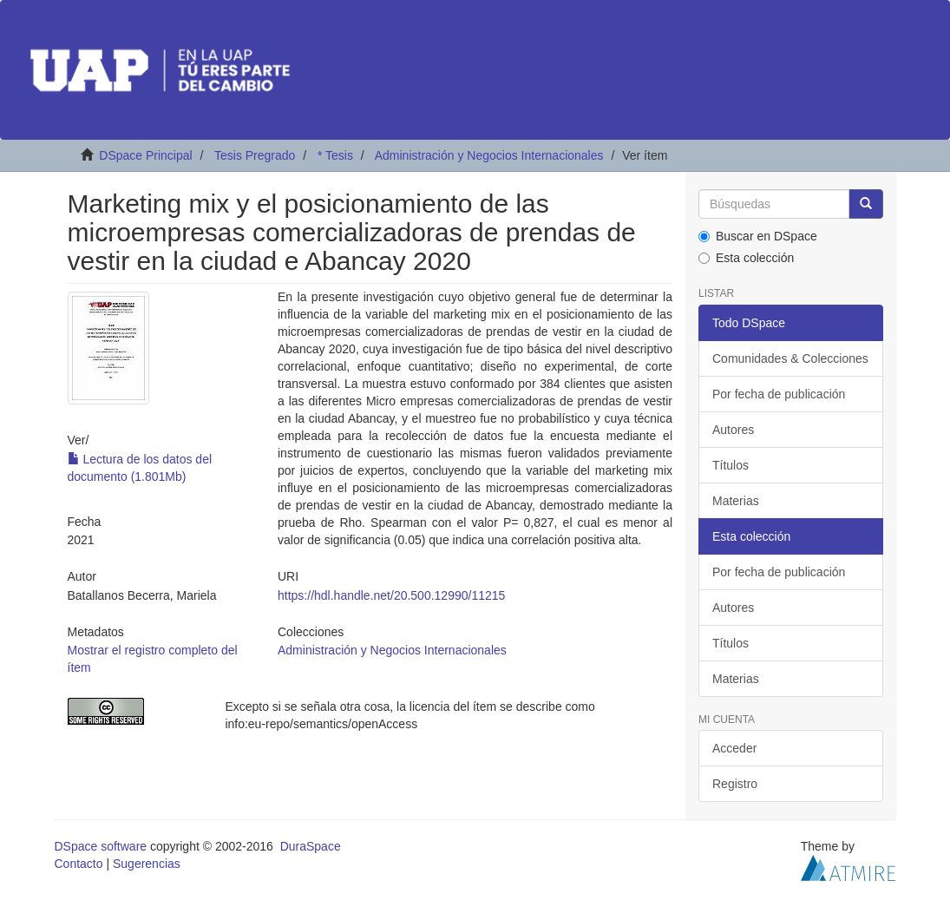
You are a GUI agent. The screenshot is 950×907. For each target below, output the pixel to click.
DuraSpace (310, 846)
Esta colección (746, 258)
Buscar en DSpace (757, 236)
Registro (734, 784)
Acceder (734, 748)
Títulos (730, 465)
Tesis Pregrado (254, 155)
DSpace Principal (145, 155)
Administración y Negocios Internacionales (489, 155)
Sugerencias (146, 864)
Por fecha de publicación (778, 394)
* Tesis (335, 155)
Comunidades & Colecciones (790, 358)
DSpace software (101, 846)
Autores (733, 430)
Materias (735, 501)
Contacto (79, 864)
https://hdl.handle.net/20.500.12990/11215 (391, 595)
